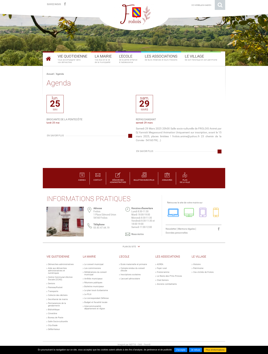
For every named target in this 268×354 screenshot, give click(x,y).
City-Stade (53, 325)
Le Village (199, 256)
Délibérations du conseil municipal (95, 273)
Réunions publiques (93, 282)
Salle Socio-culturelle (58, 321)
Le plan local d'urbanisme (96, 290)
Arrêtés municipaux (93, 278)
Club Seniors (163, 280)
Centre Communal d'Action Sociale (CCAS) (60, 278)
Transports (53, 291)
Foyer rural (162, 268)
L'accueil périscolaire (130, 278)
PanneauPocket (55, 287)
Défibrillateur (54, 329)
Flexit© (147, 344)
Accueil (50, 74)
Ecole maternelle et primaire (134, 264)
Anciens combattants (167, 284)
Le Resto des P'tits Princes (169, 276)
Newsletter (171, 229)
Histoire (197, 264)
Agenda (60, 74)
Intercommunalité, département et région (94, 307)
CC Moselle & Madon (201, 5)
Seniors (51, 283)
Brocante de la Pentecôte (64, 119)
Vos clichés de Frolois (203, 272)
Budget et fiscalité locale (95, 302)
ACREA (160, 264)
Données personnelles (177, 232)
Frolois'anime (163, 272)
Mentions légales (186, 229)
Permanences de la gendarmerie (57, 304)
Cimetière (52, 313)
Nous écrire (137, 234)
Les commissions (92, 268)
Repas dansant (146, 119)
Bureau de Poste (55, 317)
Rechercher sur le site (220, 5)
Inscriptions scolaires (131, 274)
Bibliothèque (54, 309)
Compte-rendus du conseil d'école (133, 269)
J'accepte (180, 350)
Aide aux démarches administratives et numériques (57, 270)
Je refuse (195, 350)
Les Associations (167, 256)
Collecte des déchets (58, 295)
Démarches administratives (61, 264)
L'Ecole (124, 256)
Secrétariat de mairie (58, 299)
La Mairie (89, 256)
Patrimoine (198, 268)
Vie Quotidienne (58, 256)
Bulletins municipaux (94, 286)
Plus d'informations (215, 350)
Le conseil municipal (93, 264)
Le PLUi (87, 294)
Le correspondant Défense (96, 298)
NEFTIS (132, 344)
